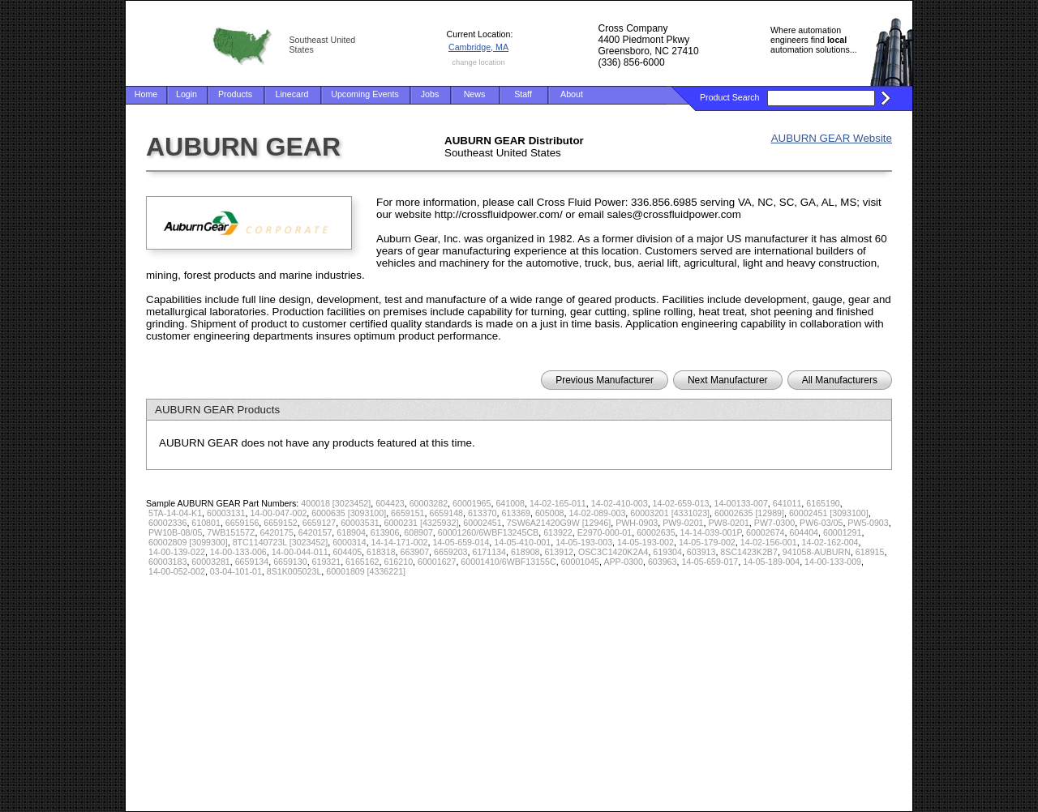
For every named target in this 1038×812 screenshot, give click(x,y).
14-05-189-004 (771, 561)
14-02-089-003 (596, 513)
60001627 (437, 561)
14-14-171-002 (399, 542)
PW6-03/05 (821, 523)
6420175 (277, 532)
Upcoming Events (365, 94)
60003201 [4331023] (670, 513)
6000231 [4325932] (421, 523)
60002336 (167, 523)
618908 (525, 552)
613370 (482, 513)
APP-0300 (623, 561)
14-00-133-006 (238, 552)
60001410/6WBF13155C (508, 561)
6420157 (315, 532)
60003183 (167, 561)
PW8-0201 (729, 523)
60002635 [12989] (749, 513)
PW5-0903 (867, 523)
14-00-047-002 (278, 513)
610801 (206, 523)
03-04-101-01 (236, 571)
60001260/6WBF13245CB (488, 532)
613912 (558, 552)
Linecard (292, 94)
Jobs (430, 94)
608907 (418, 532)
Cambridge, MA (478, 47)
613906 (385, 532)
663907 (415, 552)
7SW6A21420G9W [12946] (559, 523)
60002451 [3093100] (829, 513)
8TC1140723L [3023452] (280, 542)
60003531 (360, 523)
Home (146, 94)
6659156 (242, 523)
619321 (326, 561)
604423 (390, 503)
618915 (870, 552)
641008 (510, 503)
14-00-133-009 (832, 561)
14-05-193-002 (645, 542)
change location (478, 62)
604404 (803, 532)
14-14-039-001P (711, 532)
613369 (515, 513)
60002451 (482, 523)
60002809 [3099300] (188, 542)
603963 (662, 561)
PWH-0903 (637, 523)
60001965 (472, 503)
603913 (701, 552)
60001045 (580, 561)
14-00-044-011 (300, 552)
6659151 (408, 513)
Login (186, 94)
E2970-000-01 (605, 532)
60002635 (656, 532)
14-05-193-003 (583, 542)
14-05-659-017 (709, 561)
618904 (351, 532)
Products (235, 94)
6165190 (823, 503)
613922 (558, 532)
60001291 (842, 532)
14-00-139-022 (176, 552)
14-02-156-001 (768, 542)
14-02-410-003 (619, 503)
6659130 (290, 561)
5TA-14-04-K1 (175, 513)
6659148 (447, 513)
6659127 (319, 523)
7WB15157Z (231, 532)
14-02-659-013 (681, 503)
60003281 (210, 561)
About (571, 94)
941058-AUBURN (817, 552)
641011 (787, 503)
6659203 (451, 552)
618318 (381, 552)
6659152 (281, 523)
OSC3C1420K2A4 (613, 552)
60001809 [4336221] (365, 571)
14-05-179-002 (707, 542)
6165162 (362, 561)
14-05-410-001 (522, 542)
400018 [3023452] (336, 503)
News (475, 94)
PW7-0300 (774, 523)
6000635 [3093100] (348, 513)
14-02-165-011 (558, 503)
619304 (667, 552)
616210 (399, 561)
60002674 (765, 532)
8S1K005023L (294, 571)
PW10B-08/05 (175, 532)
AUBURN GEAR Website (831, 138)
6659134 (252, 561)
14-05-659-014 (460, 542)
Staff (523, 94)
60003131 (226, 513)
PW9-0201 (683, 523)
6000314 (349, 542)
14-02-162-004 (830, 542)
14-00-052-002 (176, 571)
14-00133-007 (740, 503)
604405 (347, 552)
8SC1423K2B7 (749, 552)
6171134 (489, 552)
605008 (549, 513)
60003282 (429, 503)
